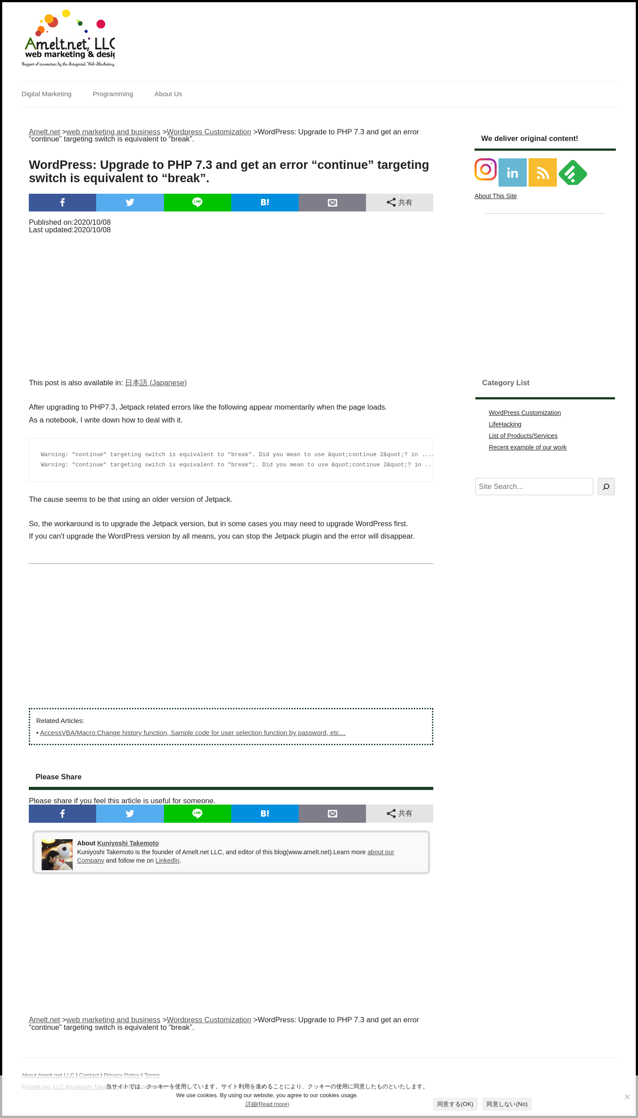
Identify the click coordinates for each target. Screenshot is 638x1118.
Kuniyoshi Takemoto (128, 843)
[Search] (606, 486)
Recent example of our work (528, 447)
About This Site (496, 195)
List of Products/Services (523, 435)
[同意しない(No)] (626, 1096)
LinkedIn (167, 860)
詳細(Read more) (267, 1104)
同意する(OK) (455, 1104)
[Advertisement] (231, 303)
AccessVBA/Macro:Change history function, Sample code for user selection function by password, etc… (193, 732)
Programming (113, 94)
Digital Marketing (46, 94)
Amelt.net (44, 132)
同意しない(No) (507, 1104)
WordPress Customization (525, 412)
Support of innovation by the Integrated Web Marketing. (68, 64)
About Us (168, 94)
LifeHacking (505, 424)
